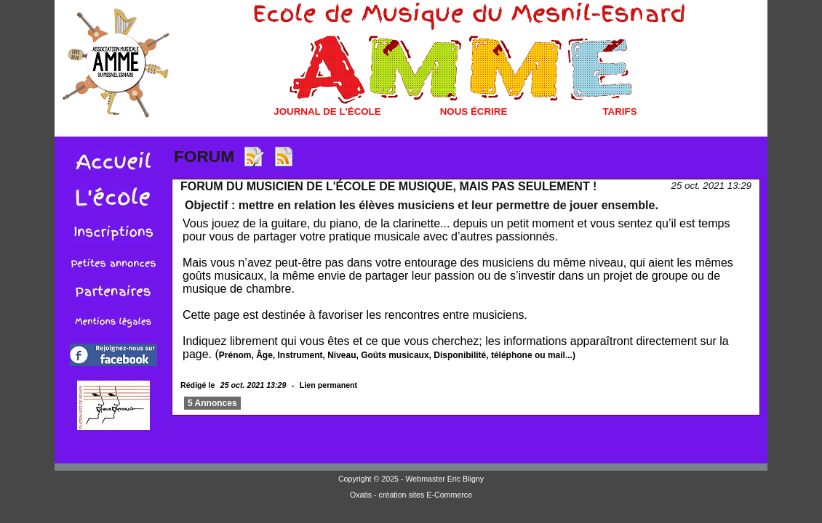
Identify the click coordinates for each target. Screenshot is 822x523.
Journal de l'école (327, 111)
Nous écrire (474, 111)
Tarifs (619, 111)
